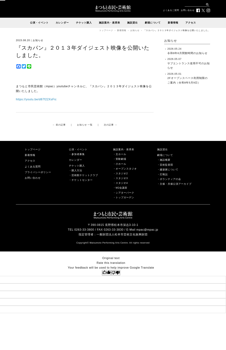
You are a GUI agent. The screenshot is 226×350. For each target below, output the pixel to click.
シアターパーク (125, 192)
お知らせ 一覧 (85, 124)
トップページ (106, 30)
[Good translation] (106, 272)
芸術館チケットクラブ (85, 175)
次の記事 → (110, 124)
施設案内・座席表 (109, 22)
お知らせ (134, 30)
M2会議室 (121, 187)
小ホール (121, 163)
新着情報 (173, 22)
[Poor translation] (115, 272)
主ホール (121, 154)
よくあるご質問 (171, 10)
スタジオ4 (122, 183)
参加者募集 (78, 154)
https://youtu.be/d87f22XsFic (36, 99)
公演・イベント (39, 22)
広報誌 (164, 174)
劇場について (153, 22)
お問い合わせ (188, 10)
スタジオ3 (122, 178)
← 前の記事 (59, 124)
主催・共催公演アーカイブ (176, 183)
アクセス (190, 22)
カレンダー (62, 22)
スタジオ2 (122, 173)
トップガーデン (125, 197)
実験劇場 (121, 159)
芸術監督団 (166, 164)
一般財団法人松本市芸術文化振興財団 (122, 234)
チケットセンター (82, 180)
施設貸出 (132, 22)
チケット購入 (84, 22)
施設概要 (165, 159)
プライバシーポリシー (38, 172)
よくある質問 (33, 166)
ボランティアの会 (170, 179)
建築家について (169, 169)
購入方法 (77, 170)
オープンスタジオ (126, 168)
